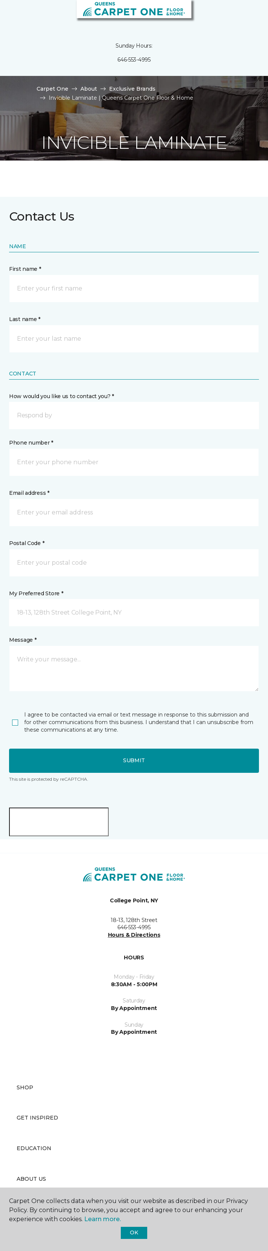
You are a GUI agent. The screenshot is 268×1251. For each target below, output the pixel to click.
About (88, 88)
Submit (134, 760)
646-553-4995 (134, 59)
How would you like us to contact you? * (61, 396)
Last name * (24, 319)
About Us (31, 1178)
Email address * (29, 493)
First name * (25, 269)
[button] (239, 15)
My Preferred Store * (36, 593)
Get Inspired (37, 1117)
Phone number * (31, 442)
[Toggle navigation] (11, 15)
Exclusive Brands (132, 88)
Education (34, 1148)
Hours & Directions (134, 934)
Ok (134, 1232)
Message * (22, 639)
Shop (25, 1087)
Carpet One (52, 88)
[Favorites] (248, 15)
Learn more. (102, 1219)
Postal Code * (26, 543)
